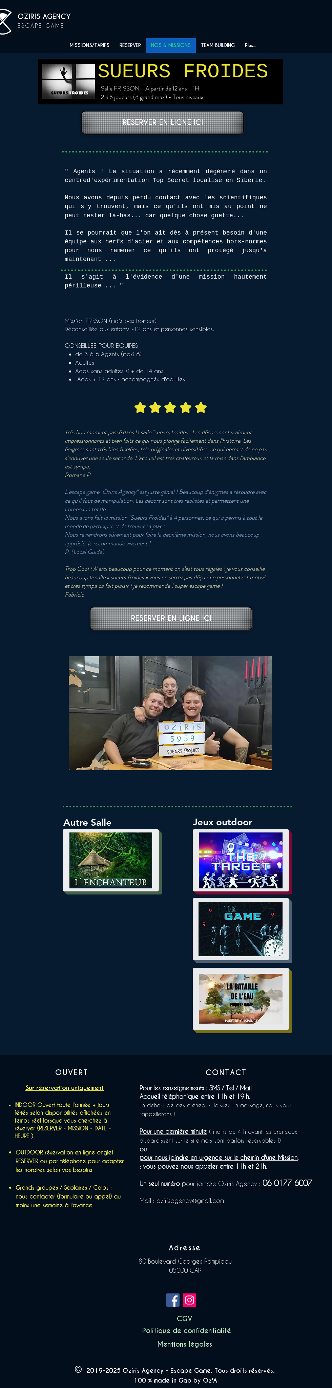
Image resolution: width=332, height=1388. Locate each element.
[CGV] (184, 1319)
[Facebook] (173, 1300)
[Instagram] (189, 1300)
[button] (186, 1331)
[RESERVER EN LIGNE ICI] (162, 123)
